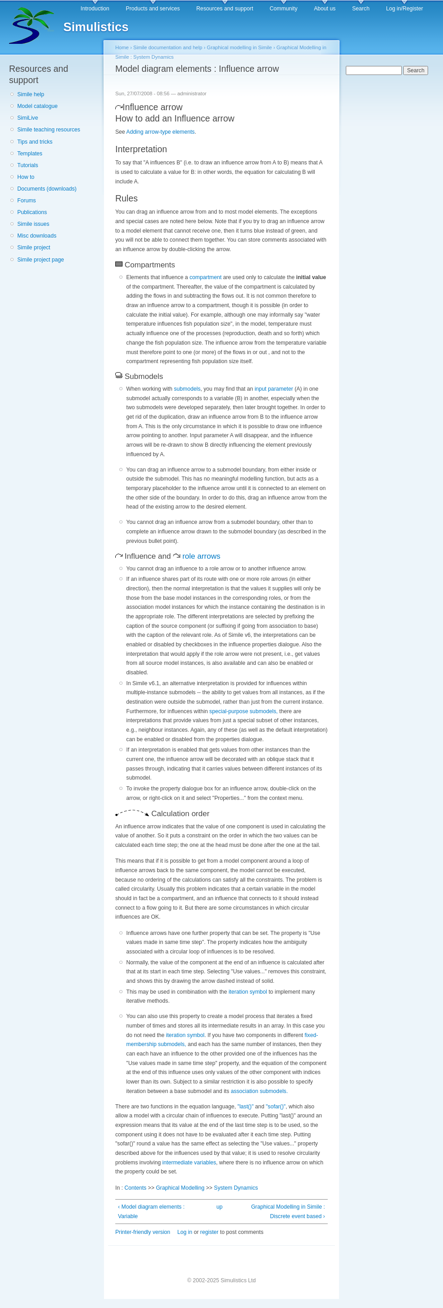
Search (361, 8)
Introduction (94, 8)
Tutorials (27, 165)
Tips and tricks (34, 142)
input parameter (273, 389)
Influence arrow (153, 107)
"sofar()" (276, 1106)
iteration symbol (248, 992)
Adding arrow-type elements (160, 132)
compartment (205, 277)
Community (283, 8)
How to (25, 177)
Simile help (30, 94)
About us (324, 8)
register (209, 1232)
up (220, 1207)
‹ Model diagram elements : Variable (151, 1211)
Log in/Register (404, 8)
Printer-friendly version (142, 1232)
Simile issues (33, 224)
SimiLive (27, 118)
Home (122, 47)
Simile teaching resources (48, 129)
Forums (26, 200)
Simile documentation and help (168, 47)
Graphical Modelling (180, 1188)
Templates (29, 153)
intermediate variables (188, 1162)
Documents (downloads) (46, 189)
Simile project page (40, 260)
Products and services (153, 8)
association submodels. (259, 1091)
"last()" (245, 1106)
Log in (184, 1232)
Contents (135, 1188)
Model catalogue (37, 106)
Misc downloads (36, 236)
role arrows (201, 556)
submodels (187, 389)
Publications (32, 212)
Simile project (33, 247)
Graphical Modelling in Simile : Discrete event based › (288, 1211)
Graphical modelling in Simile (239, 47)
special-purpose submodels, (243, 711)
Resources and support (224, 8)
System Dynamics (236, 1188)
